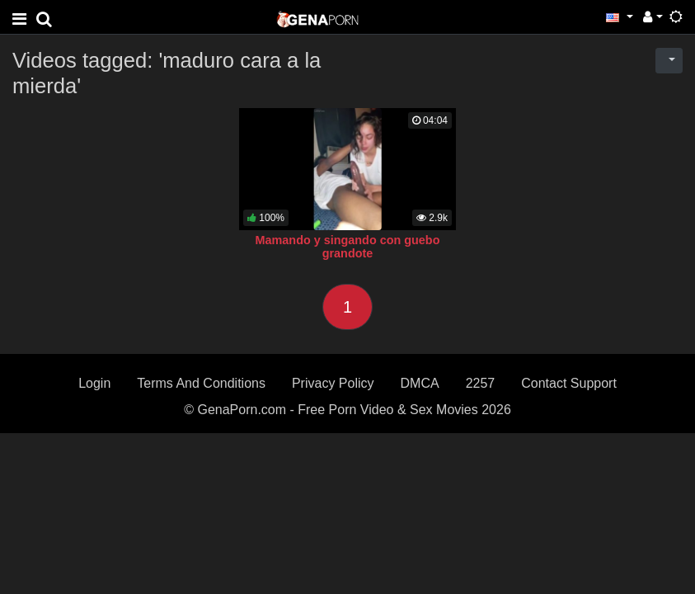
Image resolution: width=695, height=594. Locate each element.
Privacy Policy (333, 383)
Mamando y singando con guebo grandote (348, 246)
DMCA (420, 383)
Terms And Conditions (201, 383)
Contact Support (569, 383)
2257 (480, 383)
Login (94, 383)
